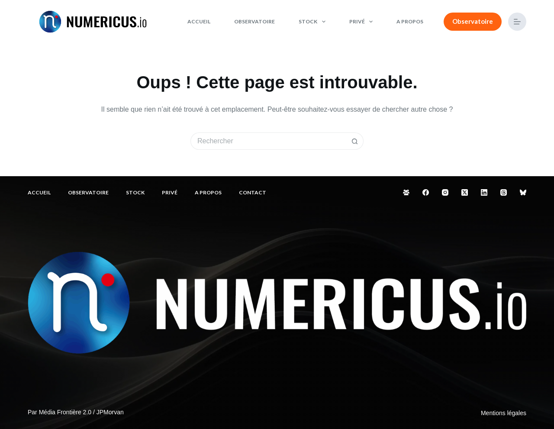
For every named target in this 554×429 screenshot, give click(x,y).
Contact (252, 192)
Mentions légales (503, 413)
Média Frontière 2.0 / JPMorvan (81, 412)
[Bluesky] (523, 192)
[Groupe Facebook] (406, 192)
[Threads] (503, 192)
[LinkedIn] (484, 192)
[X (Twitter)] (464, 192)
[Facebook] (425, 192)
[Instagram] (445, 192)
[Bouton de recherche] (355, 141)
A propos (409, 21)
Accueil (198, 21)
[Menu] (517, 22)
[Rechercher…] (268, 141)
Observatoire (254, 21)
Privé (362, 21)
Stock (314, 21)
